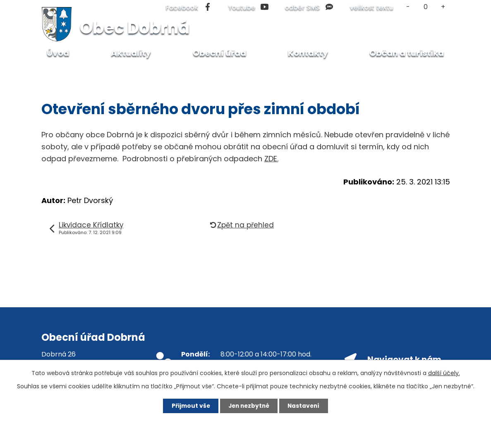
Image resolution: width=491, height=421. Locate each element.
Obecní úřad (219, 53)
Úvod (60, 73)
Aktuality (131, 53)
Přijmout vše (188, 406)
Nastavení (306, 406)
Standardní (425, 7)
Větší (443, 7)
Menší (408, 7)
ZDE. (271, 158)
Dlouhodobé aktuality (116, 73)
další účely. (444, 372)
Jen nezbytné (249, 406)
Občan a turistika (406, 53)
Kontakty (308, 53)
